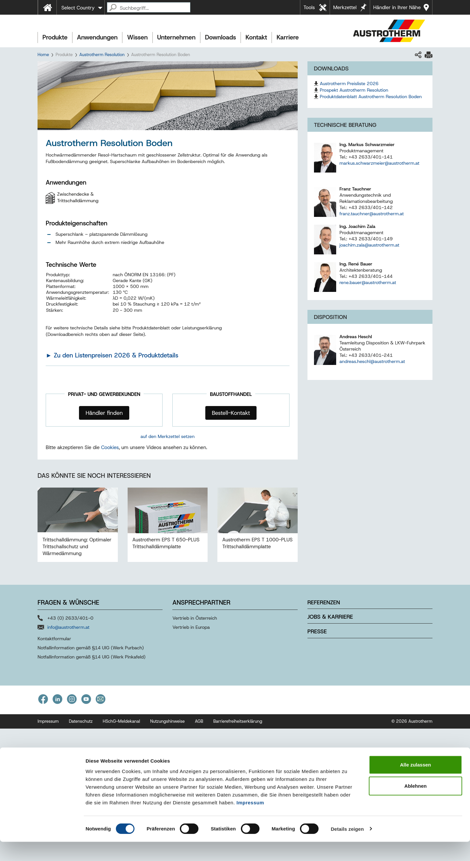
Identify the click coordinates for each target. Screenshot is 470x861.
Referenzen (323, 734)
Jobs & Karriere (330, 749)
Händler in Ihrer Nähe (397, 7)
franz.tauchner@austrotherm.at (371, 214)
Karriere (287, 37)
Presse (317, 763)
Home (43, 54)
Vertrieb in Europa (191, 759)
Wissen (137, 37)
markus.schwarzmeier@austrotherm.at (379, 163)
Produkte (55, 37)
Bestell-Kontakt (231, 412)
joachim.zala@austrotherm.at (369, 245)
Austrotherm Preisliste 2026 (349, 83)
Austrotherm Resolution (102, 54)
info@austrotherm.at (68, 759)
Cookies (110, 580)
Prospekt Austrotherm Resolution (354, 90)
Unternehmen (176, 37)
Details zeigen (347, 848)
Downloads (220, 37)
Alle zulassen (415, 784)
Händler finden (104, 412)
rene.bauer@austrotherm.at (367, 282)
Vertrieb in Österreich (194, 750)
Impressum (250, 821)
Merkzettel (345, 7)
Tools (309, 7)
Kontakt (256, 37)
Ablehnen (415, 805)
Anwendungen (97, 37)
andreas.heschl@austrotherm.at (372, 361)
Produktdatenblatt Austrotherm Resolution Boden (371, 96)
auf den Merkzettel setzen (168, 436)
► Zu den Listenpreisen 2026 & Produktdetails (112, 355)
